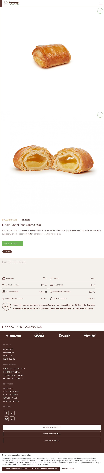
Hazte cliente (9, 359)
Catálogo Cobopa (10, 395)
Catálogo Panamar (11, 391)
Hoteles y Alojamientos (13, 378)
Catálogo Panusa (10, 398)
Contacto (7, 356)
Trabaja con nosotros (52, 427)
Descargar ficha (11, 243)
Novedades (7, 388)
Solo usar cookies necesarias (44, 469)
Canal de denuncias (52, 440)
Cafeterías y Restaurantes (14, 369)
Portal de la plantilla (52, 434)
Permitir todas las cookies (16, 469)
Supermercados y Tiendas (13, 375)
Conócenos (8, 349)
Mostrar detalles (67, 469)
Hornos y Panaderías (11, 372)
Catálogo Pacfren (11, 401)
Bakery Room (8, 352)
